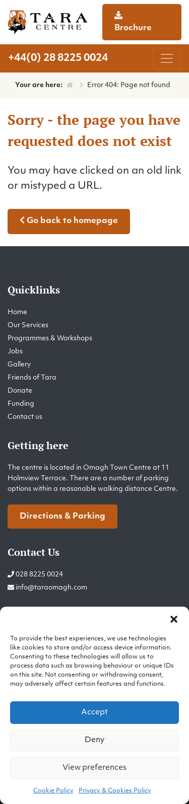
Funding (21, 404)
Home (17, 312)
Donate (20, 391)
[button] (174, 619)
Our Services (28, 325)
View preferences (94, 768)
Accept (94, 712)
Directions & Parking (62, 517)
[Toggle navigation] (167, 58)
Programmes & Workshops (50, 338)
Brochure (133, 21)
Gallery (19, 364)
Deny (94, 740)
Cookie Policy (53, 791)
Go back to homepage (69, 220)
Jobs (15, 351)
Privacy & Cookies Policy (115, 791)
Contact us (25, 417)
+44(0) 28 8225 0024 (58, 58)
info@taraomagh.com (51, 587)
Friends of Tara (32, 378)
